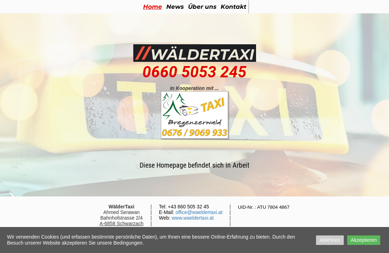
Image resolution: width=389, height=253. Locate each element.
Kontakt (233, 6)
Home (152, 6)
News (175, 6)
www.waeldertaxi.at (193, 218)
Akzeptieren (364, 240)
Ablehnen (330, 240)
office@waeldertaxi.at (198, 212)
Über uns (202, 6)
